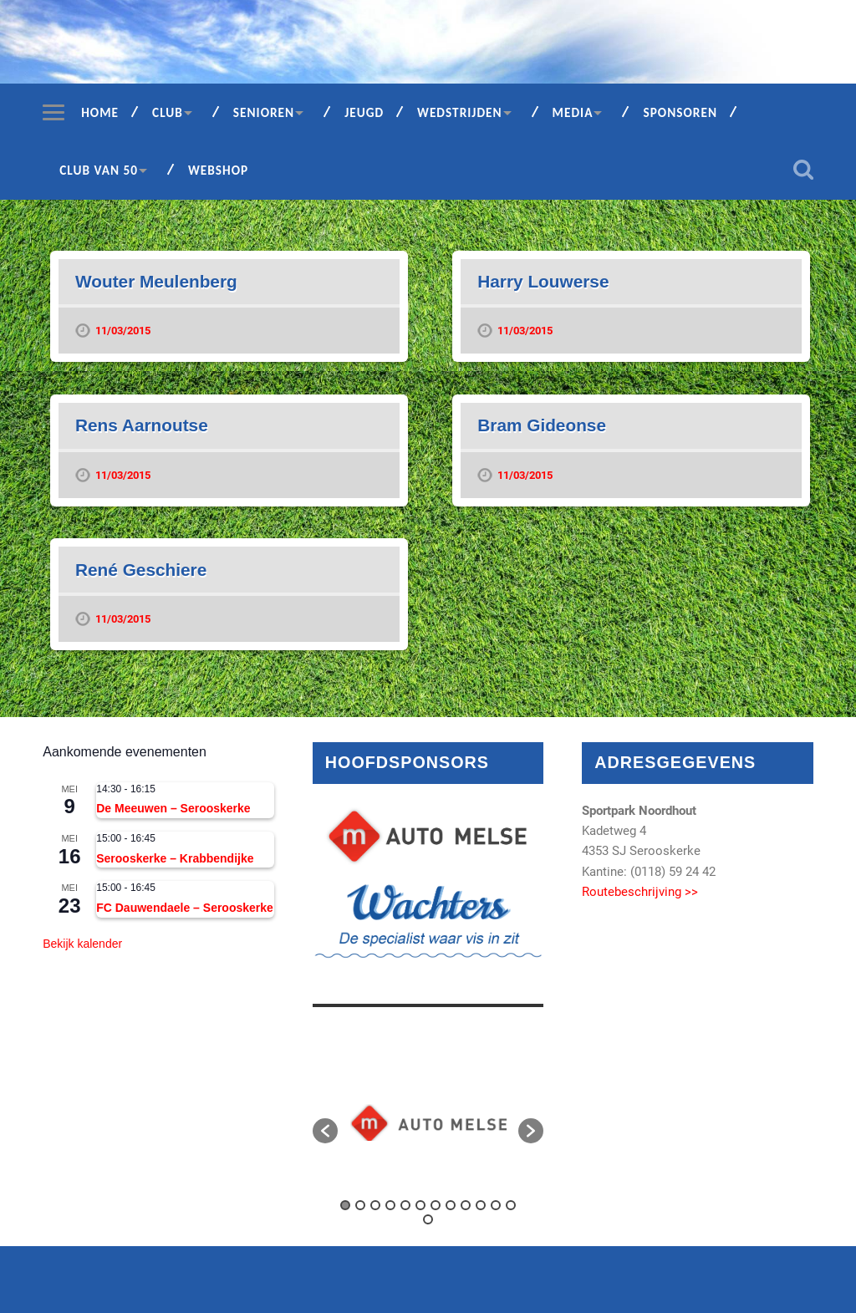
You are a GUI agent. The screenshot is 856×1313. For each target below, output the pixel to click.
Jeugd (364, 112)
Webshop (218, 170)
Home (100, 112)
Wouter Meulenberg (156, 281)
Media (573, 112)
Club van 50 (98, 170)
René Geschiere (140, 569)
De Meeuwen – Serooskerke (173, 808)
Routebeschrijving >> (640, 891)
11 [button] (496, 1205)
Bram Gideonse (541, 425)
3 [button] (375, 1205)
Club (167, 112)
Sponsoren (680, 112)
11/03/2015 (122, 330)
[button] (325, 1130)
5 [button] (405, 1205)
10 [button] (481, 1205)
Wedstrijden (459, 112)
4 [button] (390, 1205)
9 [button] (466, 1205)
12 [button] (511, 1205)
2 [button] (360, 1205)
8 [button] (451, 1205)
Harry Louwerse (543, 281)
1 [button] (345, 1205)
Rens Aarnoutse (141, 425)
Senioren (263, 112)
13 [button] (428, 1219)
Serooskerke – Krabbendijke (174, 858)
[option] (428, 1122)
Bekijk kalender (82, 943)
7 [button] (436, 1205)
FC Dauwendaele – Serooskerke (184, 907)
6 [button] (420, 1205)
